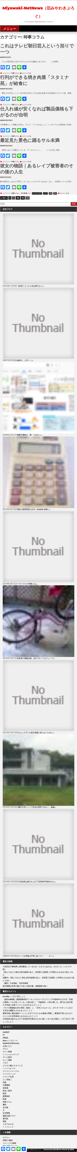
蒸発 (55, 193)
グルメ (5, 1049)
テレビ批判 (7, 1057)
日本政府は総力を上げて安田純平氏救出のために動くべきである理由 (31, 1019)
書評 (4, 1104)
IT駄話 (5, 1038)
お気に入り (7, 1046)
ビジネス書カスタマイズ (13, 1065)
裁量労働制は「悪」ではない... (29, 435)
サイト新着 (7, 1052)
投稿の (8, 1140)
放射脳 (5, 1088)
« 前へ (4, 198)
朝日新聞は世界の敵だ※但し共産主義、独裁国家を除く (25, 986)
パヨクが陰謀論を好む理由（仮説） (17, 1008)
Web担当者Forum (11, 1043)
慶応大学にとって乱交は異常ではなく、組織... (37, 807)
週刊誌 (5, 1118)
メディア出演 (8, 1077)
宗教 (4, 1082)
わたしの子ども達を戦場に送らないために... (36, 732)
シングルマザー (37, 193)
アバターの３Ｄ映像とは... (26, 584)
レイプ (45, 193)
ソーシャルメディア (11, 1054)
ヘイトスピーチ (9, 1068)
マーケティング (9, 1074)
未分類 (23, 193)
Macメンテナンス (10, 1040)
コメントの (9, 1143)
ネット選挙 (7, 1060)
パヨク (5, 1063)
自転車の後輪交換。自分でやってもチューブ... (36, 658)
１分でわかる (8, 1124)
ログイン (6, 1137)
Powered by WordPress (53, 1149)
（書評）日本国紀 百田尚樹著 (15, 983)
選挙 (4, 1121)
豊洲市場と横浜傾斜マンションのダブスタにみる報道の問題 (27, 1013)
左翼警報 (6, 1085)
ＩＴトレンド (8, 1127)
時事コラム (15, 73)
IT (4, 1035)
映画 (4, 1099)
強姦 (50, 193)
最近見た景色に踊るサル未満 (29, 140)
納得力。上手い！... (25, 360)
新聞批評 (6, 1096)
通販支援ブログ (9, 1116)
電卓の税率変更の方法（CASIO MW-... (33, 509)
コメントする (26, 73)
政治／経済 (7, 1091)
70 (18, 198)
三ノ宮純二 (7, 1079)
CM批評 (6, 1032)
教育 (4, 1093)
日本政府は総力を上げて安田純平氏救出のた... (37, 881)
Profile (6, 996)
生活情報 (6, 1113)
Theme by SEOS (68, 1149)
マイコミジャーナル (11, 1071)
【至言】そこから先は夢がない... (30, 286)
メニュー (9, 28)
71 (23, 198)
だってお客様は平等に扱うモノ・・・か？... (36, 956)
